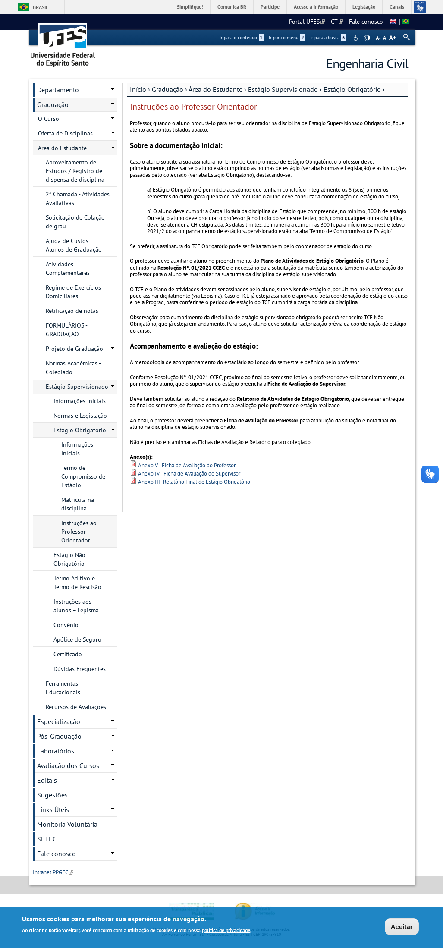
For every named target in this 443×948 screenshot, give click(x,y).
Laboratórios (55, 750)
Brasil (40, 7)
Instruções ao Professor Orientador (79, 531)
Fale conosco (366, 21)
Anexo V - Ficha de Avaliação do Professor (187, 465)
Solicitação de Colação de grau (75, 222)
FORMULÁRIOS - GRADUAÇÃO (67, 329)
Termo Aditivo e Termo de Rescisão (77, 582)
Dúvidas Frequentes (79, 669)
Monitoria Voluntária (67, 824)
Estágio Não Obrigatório (69, 559)
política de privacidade (226, 930)
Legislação (363, 6)
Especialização (58, 721)
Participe (270, 6)
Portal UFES (307, 21)
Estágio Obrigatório (352, 89)
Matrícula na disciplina (77, 504)
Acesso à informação (316, 6)
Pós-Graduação (59, 736)
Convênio (66, 625)
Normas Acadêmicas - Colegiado (73, 367)
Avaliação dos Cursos (68, 765)
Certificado (67, 654)
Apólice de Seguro (77, 639)
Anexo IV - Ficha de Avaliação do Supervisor (189, 473)
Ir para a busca (328, 38)
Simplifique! (190, 6)
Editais (47, 780)
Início (138, 89)
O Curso (48, 119)
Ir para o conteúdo (242, 38)
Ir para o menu (287, 38)
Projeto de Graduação (74, 349)
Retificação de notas (72, 311)
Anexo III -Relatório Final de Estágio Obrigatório (194, 481)
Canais (397, 6)
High (367, 38)
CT (337, 21)
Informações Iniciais (79, 401)
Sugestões (52, 795)
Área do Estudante (215, 89)
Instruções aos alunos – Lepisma (76, 606)
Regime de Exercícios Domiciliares (73, 291)
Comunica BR (231, 6)
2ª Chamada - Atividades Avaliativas (78, 198)
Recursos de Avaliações (76, 707)
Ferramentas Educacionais (63, 688)
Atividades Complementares (68, 268)
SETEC (47, 839)
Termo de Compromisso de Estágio (83, 476)
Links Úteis (53, 809)
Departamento (58, 89)
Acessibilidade (357, 38)
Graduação (167, 89)
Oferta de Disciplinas (65, 133)
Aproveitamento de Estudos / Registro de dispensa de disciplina (75, 170)
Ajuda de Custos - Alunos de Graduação (74, 245)
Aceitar (402, 927)
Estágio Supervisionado (283, 89)
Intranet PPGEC (53, 872)
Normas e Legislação (80, 415)
